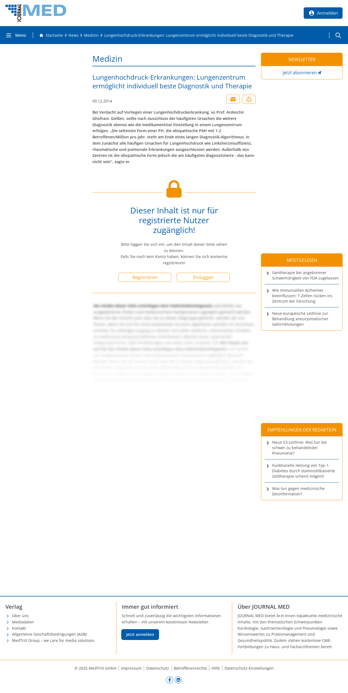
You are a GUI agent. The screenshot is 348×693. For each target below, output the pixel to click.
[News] (74, 35)
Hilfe (216, 668)
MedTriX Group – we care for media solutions (53, 640)
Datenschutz (157, 668)
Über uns (20, 615)
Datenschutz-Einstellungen (249, 668)
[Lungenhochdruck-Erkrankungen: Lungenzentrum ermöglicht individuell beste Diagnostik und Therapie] (198, 35)
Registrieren (144, 277)
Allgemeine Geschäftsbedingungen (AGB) (49, 634)
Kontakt (19, 628)
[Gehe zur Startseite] (51, 35)
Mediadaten (23, 621)
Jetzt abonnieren (300, 73)
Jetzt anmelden (140, 634)
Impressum (131, 668)
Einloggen (203, 277)
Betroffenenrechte (190, 668)
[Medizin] (91, 35)
